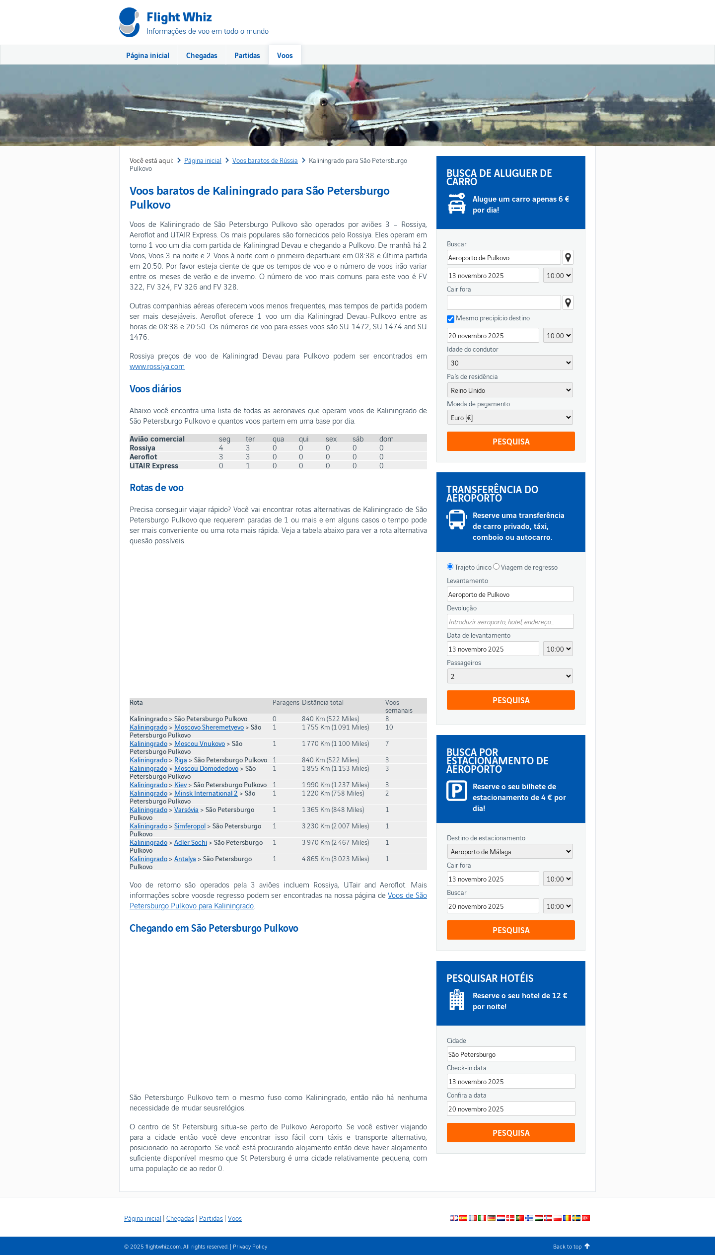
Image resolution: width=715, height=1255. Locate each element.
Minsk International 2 (206, 793)
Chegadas (201, 54)
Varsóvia (186, 809)
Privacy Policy (250, 1246)
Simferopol (190, 825)
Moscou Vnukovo (199, 743)
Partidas (247, 54)
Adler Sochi (190, 842)
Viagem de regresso (529, 567)
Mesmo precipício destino (493, 317)
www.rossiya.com (157, 365)
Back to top (567, 1246)
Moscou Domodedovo (206, 768)
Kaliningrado (148, 727)
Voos (285, 54)
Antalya (185, 858)
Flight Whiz (179, 15)
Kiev (180, 784)
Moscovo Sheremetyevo (209, 727)
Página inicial (147, 54)
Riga (180, 759)
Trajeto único (472, 567)
